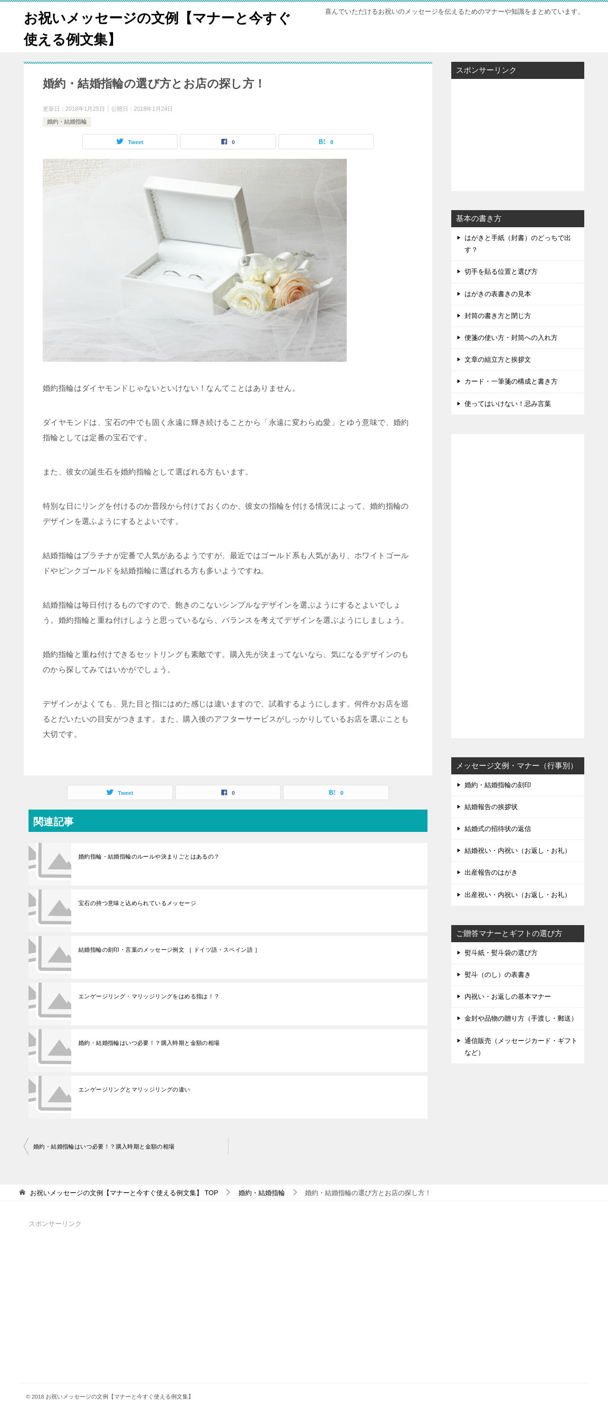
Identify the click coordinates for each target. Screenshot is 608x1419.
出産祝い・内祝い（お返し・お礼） (518, 894)
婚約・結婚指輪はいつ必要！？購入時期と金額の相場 (149, 1043)
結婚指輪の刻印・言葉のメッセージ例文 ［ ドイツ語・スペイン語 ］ (169, 949)
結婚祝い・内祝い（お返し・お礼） (518, 850)
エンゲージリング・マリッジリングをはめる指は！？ (149, 996)
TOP (124, 1193)
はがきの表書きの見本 (498, 294)
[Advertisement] (518, 134)
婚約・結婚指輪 (67, 121)
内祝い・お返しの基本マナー (508, 996)
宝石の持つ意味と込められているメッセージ (137, 903)
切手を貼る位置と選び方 (501, 271)
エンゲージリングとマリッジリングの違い (134, 1089)
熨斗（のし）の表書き (498, 974)
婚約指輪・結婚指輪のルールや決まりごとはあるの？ (149, 856)
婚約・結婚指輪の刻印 (498, 785)
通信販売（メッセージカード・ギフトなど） (521, 1046)
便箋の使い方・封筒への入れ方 (511, 337)
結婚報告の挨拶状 (491, 807)
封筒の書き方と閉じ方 (498, 315)
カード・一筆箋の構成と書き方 (511, 381)
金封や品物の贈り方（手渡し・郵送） (521, 1018)
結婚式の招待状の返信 (498, 828)
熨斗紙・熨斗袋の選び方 (501, 952)
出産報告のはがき (491, 872)
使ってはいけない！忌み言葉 (508, 403)
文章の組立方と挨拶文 (498, 359)
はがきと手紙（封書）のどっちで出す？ (518, 243)
